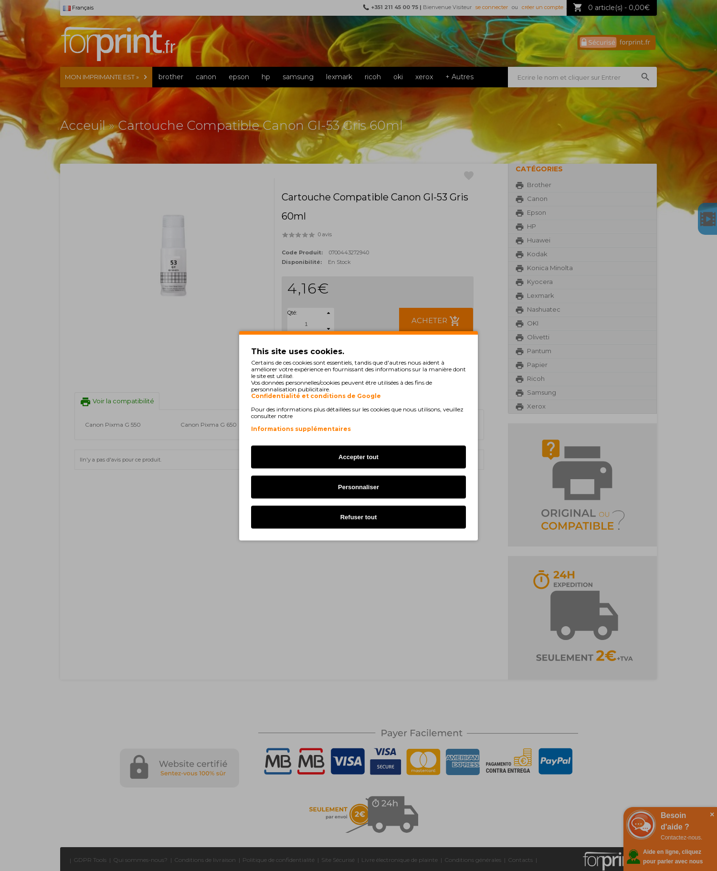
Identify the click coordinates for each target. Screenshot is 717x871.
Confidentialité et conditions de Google (316, 395)
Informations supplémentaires (301, 428)
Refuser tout (358, 516)
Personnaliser (358, 486)
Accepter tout (358, 456)
